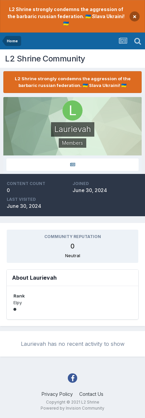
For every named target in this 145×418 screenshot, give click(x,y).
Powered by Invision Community (72, 408)
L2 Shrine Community (45, 58)
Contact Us (91, 394)
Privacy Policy (57, 394)
